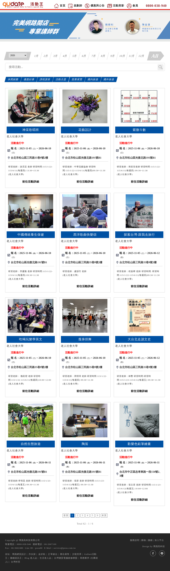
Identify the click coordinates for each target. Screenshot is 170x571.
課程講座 (45, 79)
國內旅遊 (93, 79)
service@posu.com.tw (65, 548)
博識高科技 (159, 546)
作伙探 (32, 554)
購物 (143, 540)
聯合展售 (64, 554)
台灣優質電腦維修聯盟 (65, 558)
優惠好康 (29, 79)
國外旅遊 (109, 79)
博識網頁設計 (19, 554)
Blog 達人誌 (30, 558)
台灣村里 (15, 562)
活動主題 (61, 79)
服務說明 (134, 540)
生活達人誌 (45, 558)
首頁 (65, 515)
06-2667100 (50, 544)
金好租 (41, 554)
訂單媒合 (52, 554)
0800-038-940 (24, 544)
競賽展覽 (77, 79)
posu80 (38, 548)
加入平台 (159, 540)
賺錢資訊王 (16, 558)
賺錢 (150, 540)
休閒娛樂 (13, 79)
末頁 (104, 515)
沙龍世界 (77, 554)
